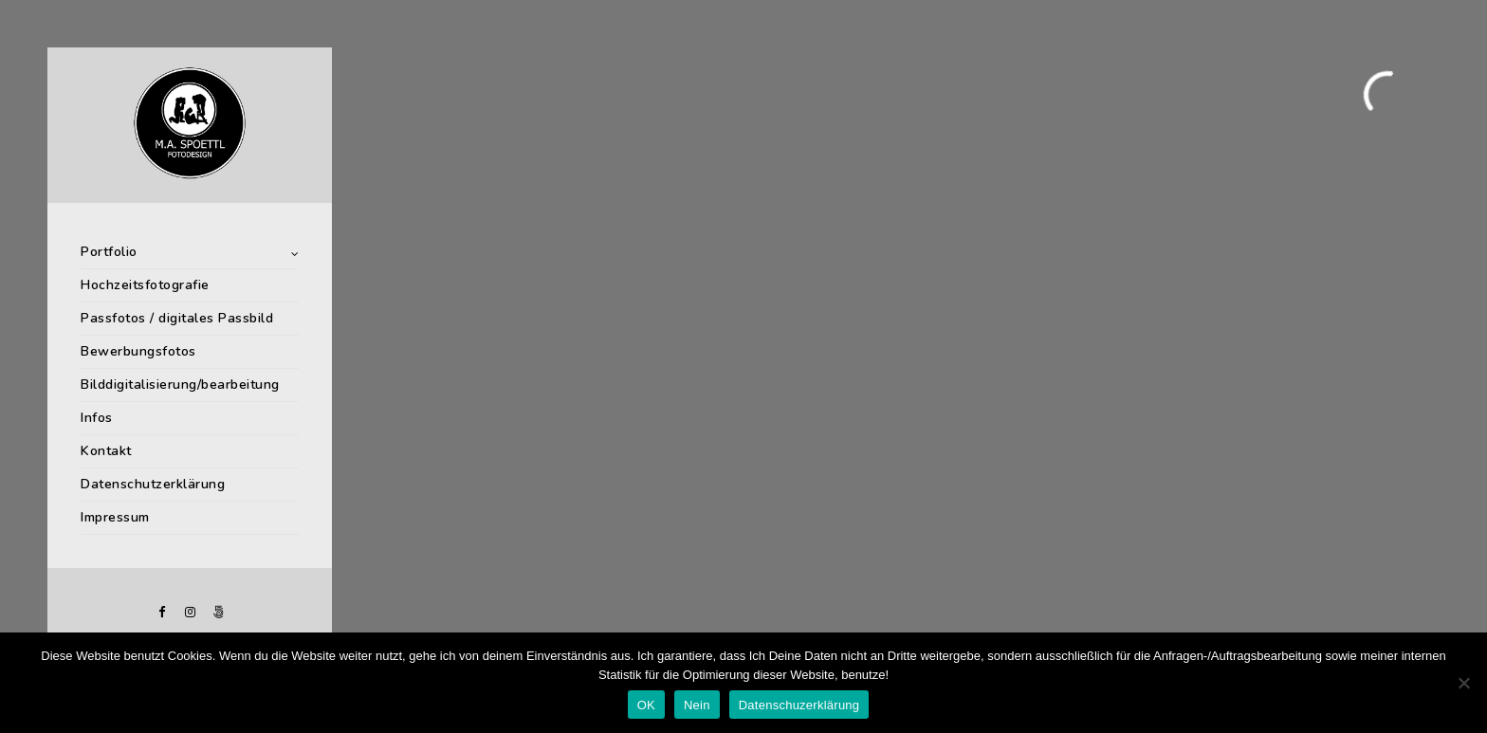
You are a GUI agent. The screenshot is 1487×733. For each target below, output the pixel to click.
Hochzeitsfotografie (145, 285)
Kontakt (106, 451)
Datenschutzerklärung (153, 484)
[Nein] (1463, 682)
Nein (697, 705)
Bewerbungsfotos (138, 351)
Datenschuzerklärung (799, 705)
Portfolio (109, 252)
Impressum (115, 517)
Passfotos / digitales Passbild (177, 318)
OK (646, 705)
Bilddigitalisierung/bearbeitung (180, 385)
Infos (97, 418)
